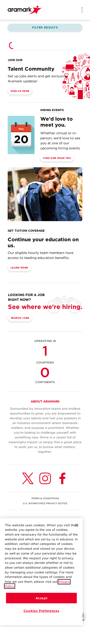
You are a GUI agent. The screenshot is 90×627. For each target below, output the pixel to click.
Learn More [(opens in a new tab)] (19, 267)
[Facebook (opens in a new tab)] (62, 478)
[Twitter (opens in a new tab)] (28, 478)
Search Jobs (20, 317)
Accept (42, 601)
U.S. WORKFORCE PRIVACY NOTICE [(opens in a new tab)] (45, 503)
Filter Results (45, 27)
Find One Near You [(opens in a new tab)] (57, 158)
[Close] (77, 528)
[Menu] (80, 10)
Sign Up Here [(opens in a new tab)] (20, 91)
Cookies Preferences (41, 614)
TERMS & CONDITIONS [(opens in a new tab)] (45, 498)
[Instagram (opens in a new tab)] (45, 478)
